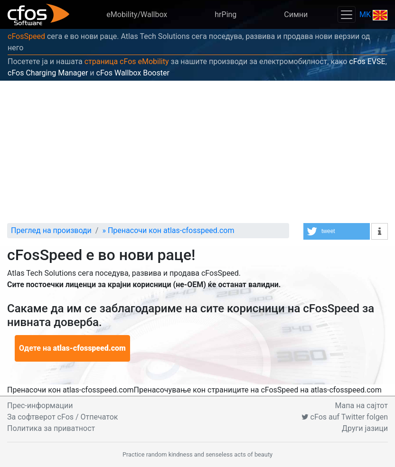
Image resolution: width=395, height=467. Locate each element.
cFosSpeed (26, 36)
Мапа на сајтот (361, 405)
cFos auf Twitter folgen (344, 416)
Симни (296, 14)
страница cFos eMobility (127, 61)
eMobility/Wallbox (136, 14)
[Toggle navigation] (347, 14)
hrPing (225, 14)
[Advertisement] (197, 151)
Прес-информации (40, 405)
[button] (336, 231)
